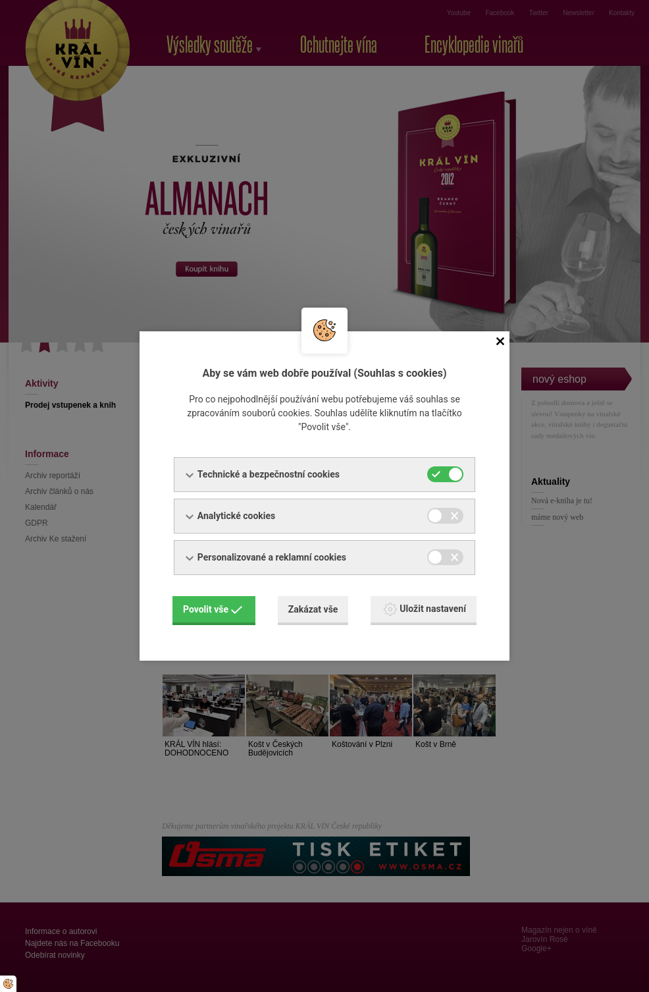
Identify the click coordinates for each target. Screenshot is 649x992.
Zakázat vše (313, 609)
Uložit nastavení (425, 609)
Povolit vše (212, 609)
